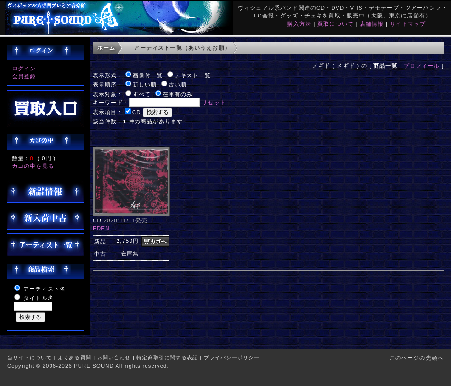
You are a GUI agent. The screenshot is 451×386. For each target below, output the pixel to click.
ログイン (24, 68)
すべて (142, 94)
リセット (214, 102)
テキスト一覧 (193, 75)
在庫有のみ (178, 94)
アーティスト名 (44, 289)
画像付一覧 (148, 75)
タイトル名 (38, 298)
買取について (335, 24)
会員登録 (24, 76)
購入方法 (299, 24)
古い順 (177, 84)
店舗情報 (372, 24)
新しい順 (145, 84)
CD (136, 112)
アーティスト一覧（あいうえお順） (182, 48)
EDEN (101, 228)
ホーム (106, 48)
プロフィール (422, 66)
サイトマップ (408, 24)
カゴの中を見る (33, 166)
